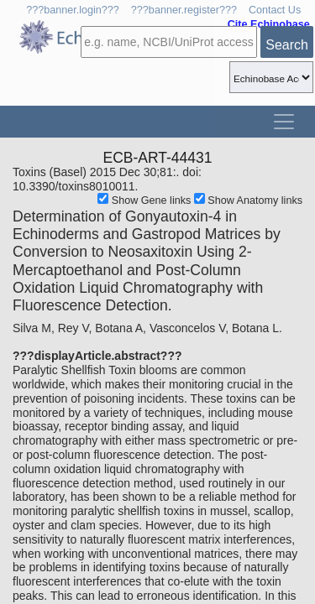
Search (286, 45)
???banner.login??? (72, 10)
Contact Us (275, 10)
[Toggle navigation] (284, 122)
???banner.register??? (184, 10)
